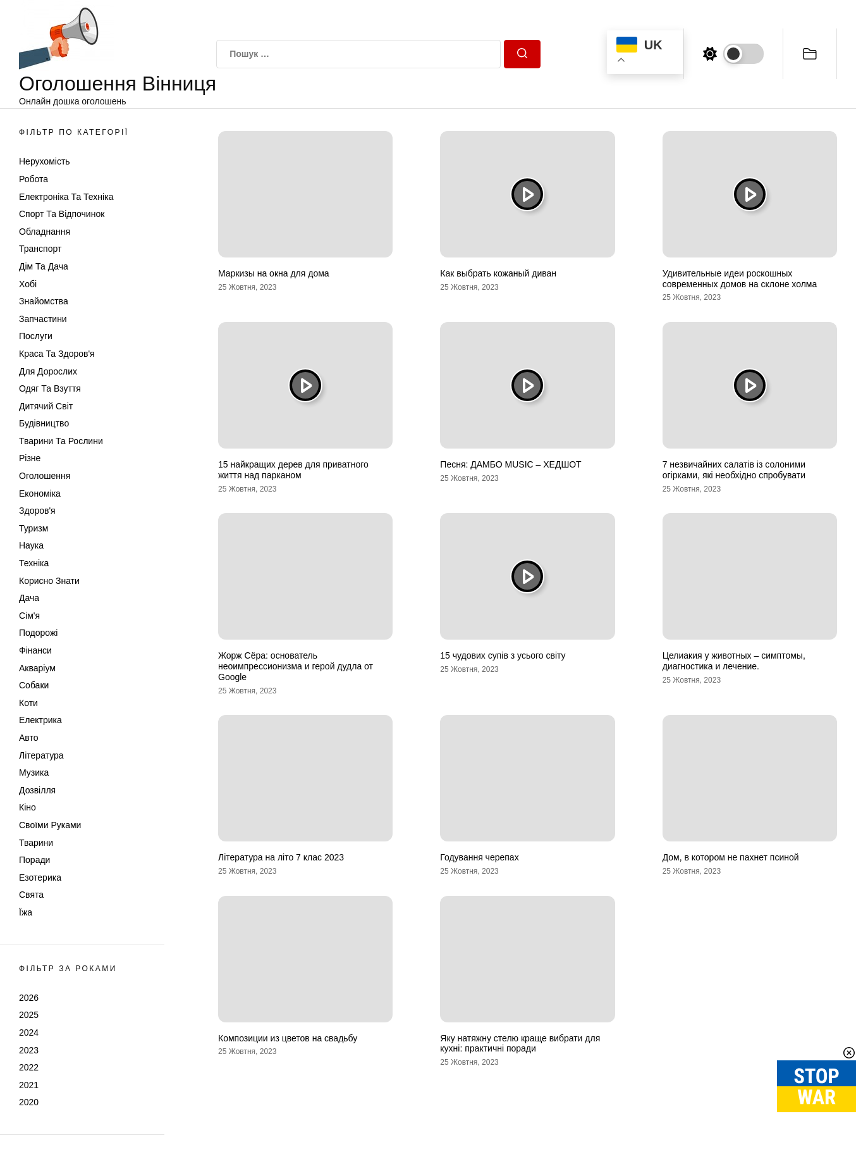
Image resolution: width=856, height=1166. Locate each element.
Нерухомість (44, 161)
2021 (29, 1085)
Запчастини (43, 319)
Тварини (36, 843)
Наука (31, 545)
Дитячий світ (46, 406)
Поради (34, 860)
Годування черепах (479, 857)
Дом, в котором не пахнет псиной (731, 857)
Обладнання (44, 231)
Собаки (34, 685)
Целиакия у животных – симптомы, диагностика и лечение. (734, 660)
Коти (28, 703)
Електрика (40, 720)
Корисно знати (49, 581)
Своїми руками (50, 825)
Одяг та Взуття (50, 388)
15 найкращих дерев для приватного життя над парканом (293, 469)
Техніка (34, 563)
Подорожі (38, 633)
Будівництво (44, 423)
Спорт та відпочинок (61, 214)
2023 (29, 1050)
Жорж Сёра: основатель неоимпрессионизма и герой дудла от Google (295, 666)
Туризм (33, 528)
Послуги (35, 336)
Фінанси (35, 650)
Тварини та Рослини (61, 441)
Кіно (27, 807)
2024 (29, 1032)
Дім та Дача (43, 266)
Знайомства (43, 301)
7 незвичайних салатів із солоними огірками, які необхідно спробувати (734, 469)
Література (41, 755)
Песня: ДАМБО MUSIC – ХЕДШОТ (510, 464)
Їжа (25, 912)
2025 (29, 1015)
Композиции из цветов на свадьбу (287, 1038)
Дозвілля (37, 790)
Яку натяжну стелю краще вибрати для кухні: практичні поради (520, 1043)
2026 (29, 998)
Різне (29, 458)
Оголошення (44, 476)
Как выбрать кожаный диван (498, 273)
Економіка (40, 493)
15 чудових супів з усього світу (502, 655)
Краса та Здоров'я (57, 354)
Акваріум (37, 668)
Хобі (28, 284)
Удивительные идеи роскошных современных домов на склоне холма (740, 278)
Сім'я (29, 616)
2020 (29, 1102)
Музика (34, 772)
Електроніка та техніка (66, 197)
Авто (29, 738)
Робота (33, 179)
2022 (29, 1067)
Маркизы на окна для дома (273, 273)
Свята (31, 895)
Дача (29, 598)
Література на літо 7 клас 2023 (281, 857)
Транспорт (40, 249)
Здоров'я (37, 510)
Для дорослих (48, 371)
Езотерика (40, 877)
